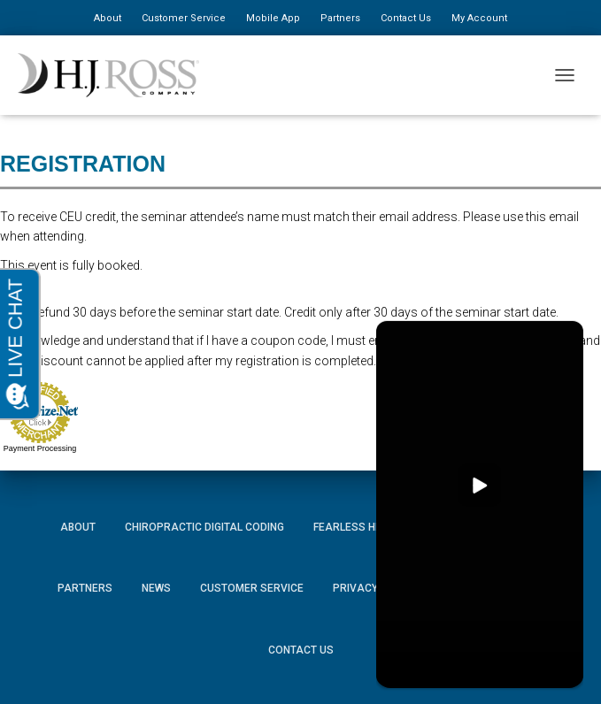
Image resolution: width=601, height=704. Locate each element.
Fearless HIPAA (356, 527)
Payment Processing (40, 448)
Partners (340, 18)
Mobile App (273, 18)
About (107, 18)
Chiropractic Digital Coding (204, 527)
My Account (479, 18)
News (156, 588)
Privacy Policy (375, 588)
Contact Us (406, 18)
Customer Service (184, 18)
